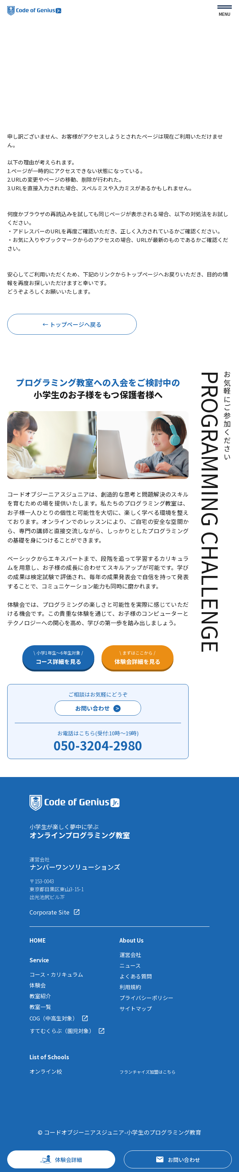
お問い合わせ (98, 708)
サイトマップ (136, 1008)
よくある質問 (136, 976)
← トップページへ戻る (72, 324)
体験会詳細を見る (137, 658)
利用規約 (130, 987)
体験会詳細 (61, 1159)
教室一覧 (40, 1006)
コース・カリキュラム (56, 974)
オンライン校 (46, 1071)
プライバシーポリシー (146, 997)
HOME (38, 940)
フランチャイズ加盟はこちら (148, 1071)
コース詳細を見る (58, 658)
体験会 (38, 985)
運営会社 (130, 954)
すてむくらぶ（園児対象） (67, 1030)
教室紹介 (40, 996)
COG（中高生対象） (59, 1018)
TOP (13, 44)
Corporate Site (55, 912)
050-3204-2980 (98, 745)
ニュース (130, 965)
